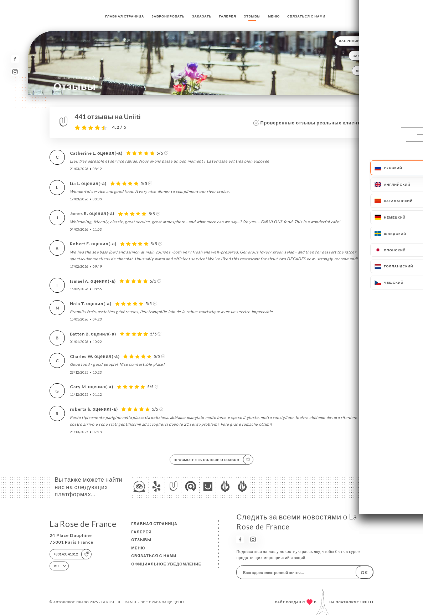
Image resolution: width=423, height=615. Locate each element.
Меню (274, 16)
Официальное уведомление (166, 564)
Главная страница (124, 16)
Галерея (227, 16)
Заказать (202, 16)
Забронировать (168, 16)
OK (364, 572)
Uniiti (366, 602)
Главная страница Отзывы (81, 77)
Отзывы (251, 16)
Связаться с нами (306, 16)
